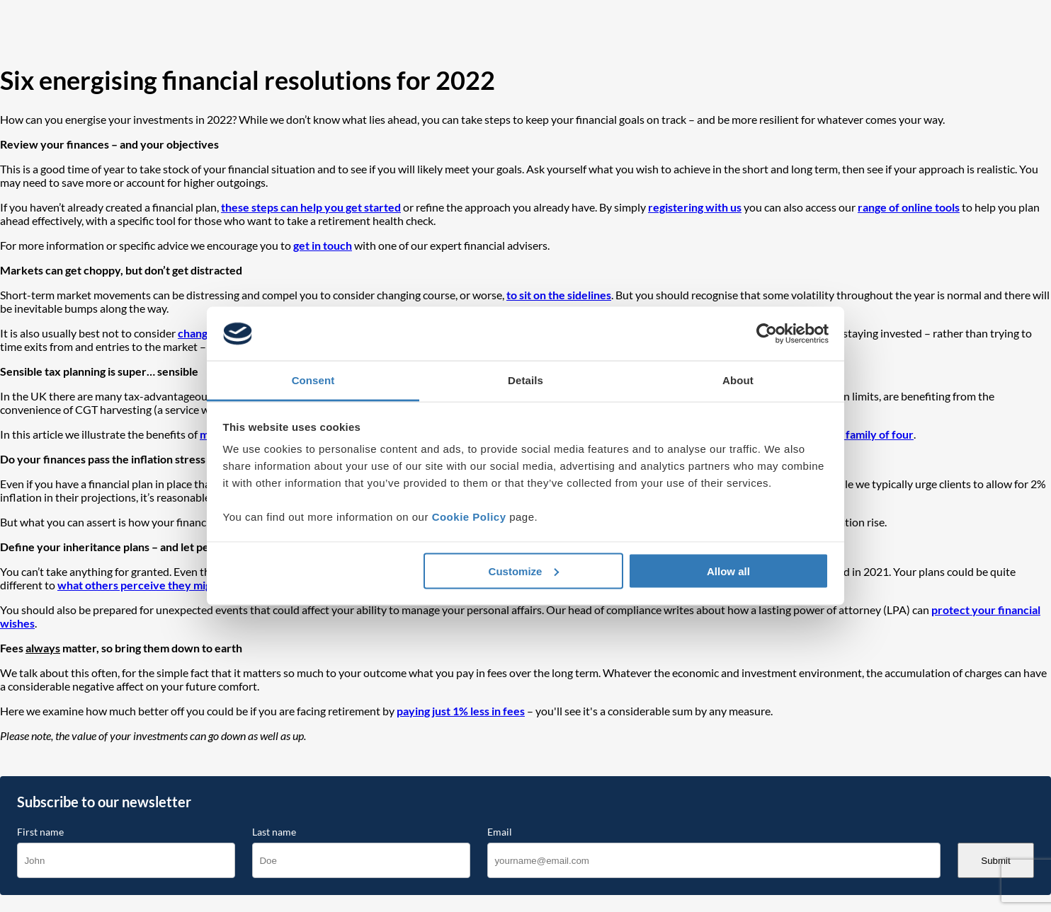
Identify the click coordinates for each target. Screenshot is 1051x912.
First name (40, 832)
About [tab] (738, 380)
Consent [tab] (313, 380)
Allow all (728, 571)
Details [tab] (525, 380)
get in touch (322, 245)
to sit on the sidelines (558, 294)
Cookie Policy (469, 517)
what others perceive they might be (147, 584)
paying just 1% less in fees (461, 710)
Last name (274, 832)
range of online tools (909, 207)
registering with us (695, 207)
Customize (524, 571)
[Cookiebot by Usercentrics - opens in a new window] (767, 334)
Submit (995, 860)
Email (499, 832)
